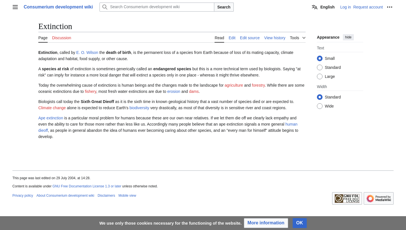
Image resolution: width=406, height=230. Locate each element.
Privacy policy (22, 196)
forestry (258, 85)
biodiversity (139, 108)
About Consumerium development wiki (65, 196)
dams (193, 91)
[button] (266, 223)
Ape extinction (50, 118)
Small (330, 58)
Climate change (52, 108)
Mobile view (127, 196)
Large (330, 76)
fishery (90, 91)
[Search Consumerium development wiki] (157, 7)
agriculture (234, 85)
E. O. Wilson (87, 52)
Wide (329, 106)
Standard (333, 67)
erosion (173, 91)
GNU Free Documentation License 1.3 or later (86, 186)
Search (224, 7)
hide (348, 37)
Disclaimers (106, 196)
